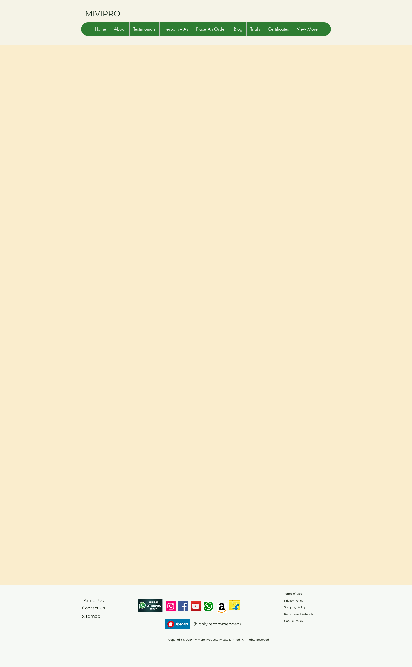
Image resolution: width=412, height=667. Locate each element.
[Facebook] (183, 606)
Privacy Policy (293, 600)
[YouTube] (196, 606)
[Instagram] (171, 606)
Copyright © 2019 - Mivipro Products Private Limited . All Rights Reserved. (218, 640)
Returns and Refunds (298, 614)
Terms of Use (293, 593)
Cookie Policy (293, 621)
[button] (119, 29)
